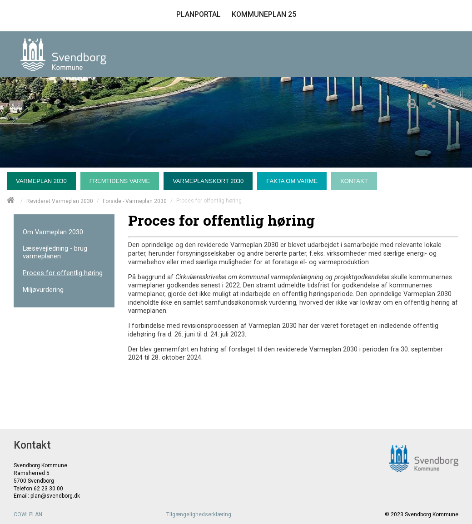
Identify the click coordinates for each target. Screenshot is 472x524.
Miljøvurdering (43, 290)
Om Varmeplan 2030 (53, 232)
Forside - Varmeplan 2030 (135, 201)
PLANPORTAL (198, 14)
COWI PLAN (28, 514)
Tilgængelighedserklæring (198, 514)
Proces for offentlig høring (63, 273)
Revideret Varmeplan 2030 (59, 201)
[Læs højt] (453, 102)
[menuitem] (43, 179)
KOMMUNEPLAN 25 (264, 14)
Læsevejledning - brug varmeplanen (55, 252)
